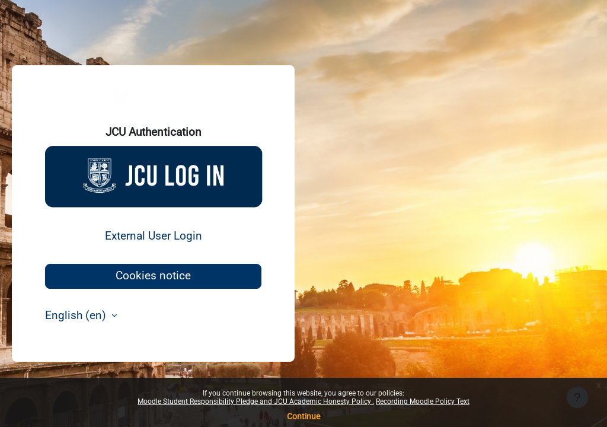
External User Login (153, 236)
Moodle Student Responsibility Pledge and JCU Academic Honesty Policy (255, 401)
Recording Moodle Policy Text (422, 401)
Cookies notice (153, 275)
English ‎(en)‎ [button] (77, 315)
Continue (303, 416)
